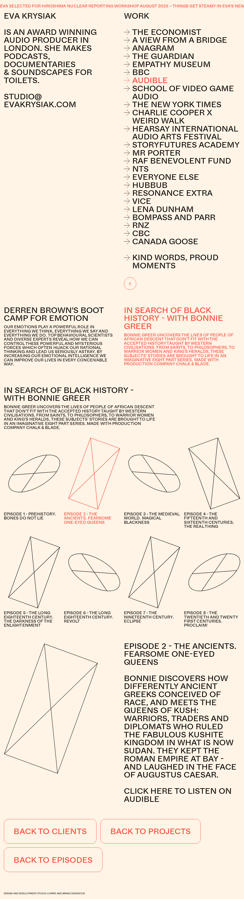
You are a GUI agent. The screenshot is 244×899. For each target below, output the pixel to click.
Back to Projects (150, 831)
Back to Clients (50, 831)
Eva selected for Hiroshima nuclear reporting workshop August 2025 (84, 6)
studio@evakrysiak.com (41, 100)
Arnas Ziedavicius (73, 893)
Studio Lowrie (46, 893)
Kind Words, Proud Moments (171, 261)
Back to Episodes (53, 859)
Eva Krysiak (30, 15)
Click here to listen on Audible (178, 794)
